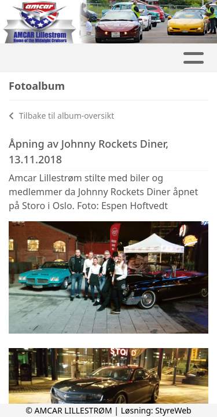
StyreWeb (173, 410)
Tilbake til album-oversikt (61, 115)
